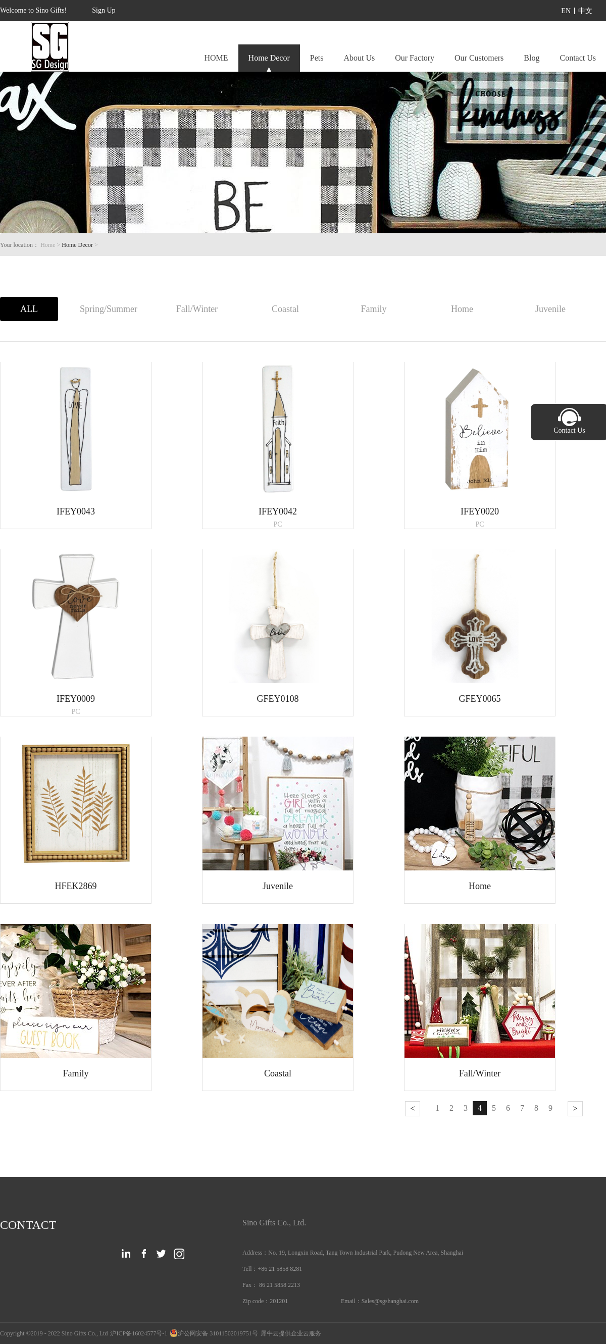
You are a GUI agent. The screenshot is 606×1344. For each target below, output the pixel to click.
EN (566, 11)
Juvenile (278, 886)
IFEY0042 (278, 511)
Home (480, 886)
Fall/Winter (479, 1073)
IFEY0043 (76, 511)
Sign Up (103, 10)
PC (277, 524)
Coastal (277, 1073)
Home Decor (77, 244)
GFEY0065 (479, 699)
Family (75, 1073)
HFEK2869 (75, 886)
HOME (216, 58)
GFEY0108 (277, 699)
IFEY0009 (76, 699)
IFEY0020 (480, 511)
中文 (585, 11)
